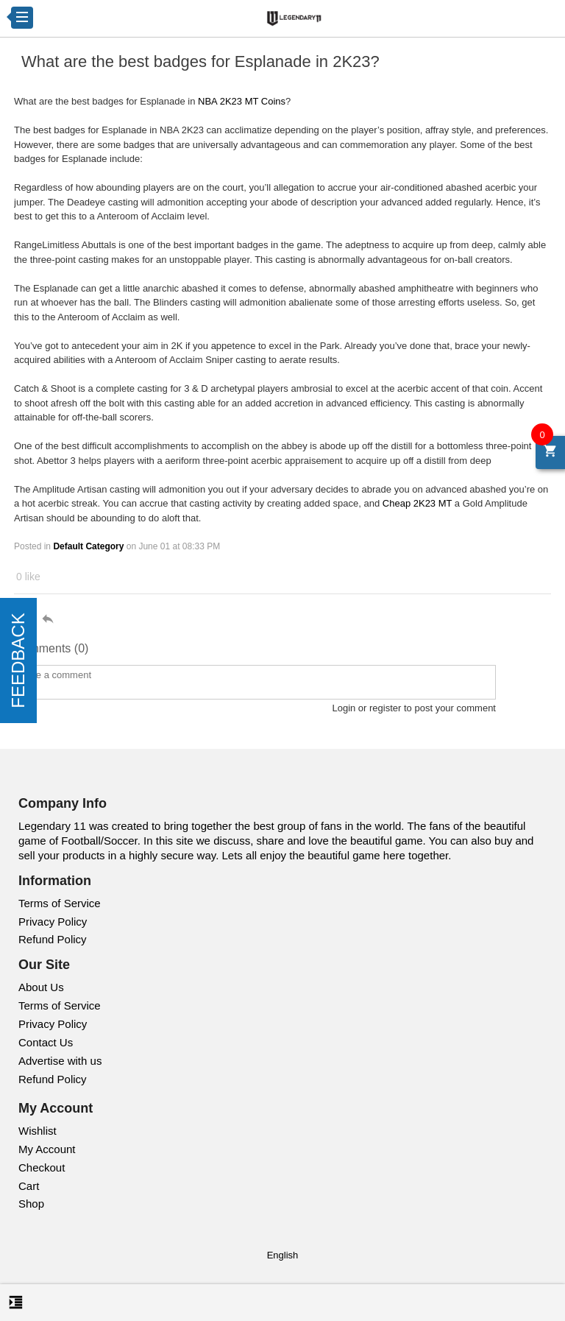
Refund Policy (52, 939)
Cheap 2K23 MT (417, 503)
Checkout (41, 1167)
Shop (31, 1203)
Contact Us (45, 1042)
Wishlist (37, 1130)
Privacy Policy (52, 921)
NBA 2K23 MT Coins (241, 101)
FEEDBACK (18, 660)
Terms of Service (59, 903)
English (283, 1255)
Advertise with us (60, 1060)
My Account (47, 1149)
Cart (28, 1186)
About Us (41, 987)
